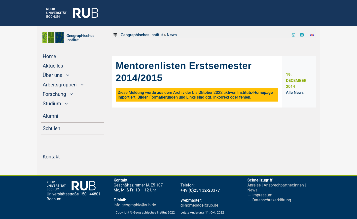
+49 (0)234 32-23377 (200, 190)
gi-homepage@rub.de (199, 205)
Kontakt (61, 156)
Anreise (254, 185)
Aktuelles (62, 65)
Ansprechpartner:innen (284, 185)
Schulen (61, 127)
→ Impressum (260, 195)
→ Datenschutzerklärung (269, 200)
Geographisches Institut (142, 35)
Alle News (295, 92)
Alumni (60, 115)
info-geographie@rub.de (135, 205)
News (172, 35)
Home (59, 55)
